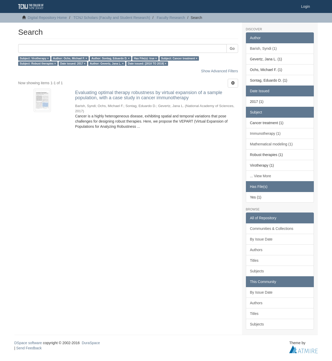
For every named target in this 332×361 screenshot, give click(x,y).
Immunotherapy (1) (265, 133)
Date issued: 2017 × (73, 63)
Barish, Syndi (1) (263, 48)
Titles (254, 260)
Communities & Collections (271, 228)
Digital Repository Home (47, 18)
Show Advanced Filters (219, 71)
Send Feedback (29, 348)
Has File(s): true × (145, 58)
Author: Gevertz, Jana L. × (106, 63)
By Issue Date (261, 239)
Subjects (257, 271)
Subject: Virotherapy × (34, 58)
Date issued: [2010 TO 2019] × (147, 63)
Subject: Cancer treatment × (179, 58)
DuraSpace (91, 343)
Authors (256, 250)
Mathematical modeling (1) (271, 144)
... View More (260, 176)
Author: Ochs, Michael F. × (70, 58)
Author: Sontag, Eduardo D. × (110, 58)
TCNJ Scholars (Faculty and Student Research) (111, 18)
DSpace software (28, 343)
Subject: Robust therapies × (38, 63)
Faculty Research (171, 18)
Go (232, 48)
